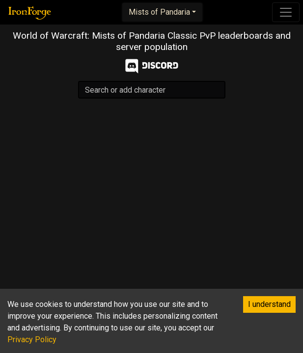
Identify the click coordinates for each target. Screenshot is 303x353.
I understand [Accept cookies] (269, 304)
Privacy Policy (31, 339)
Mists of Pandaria (159, 12)
